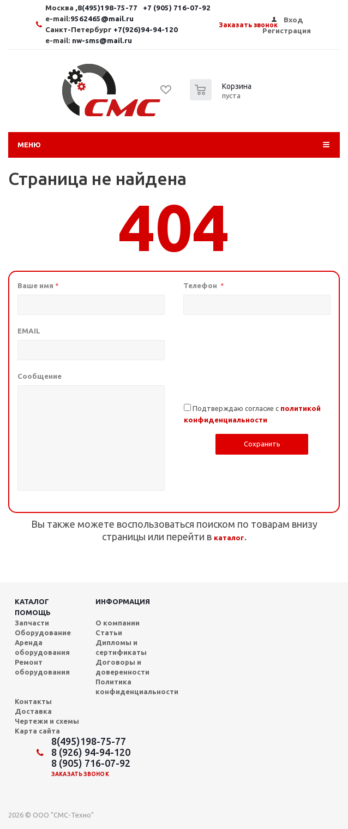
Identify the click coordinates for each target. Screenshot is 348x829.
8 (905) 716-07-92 (90, 763)
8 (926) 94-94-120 (90, 752)
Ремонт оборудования (42, 667)
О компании (117, 623)
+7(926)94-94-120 (145, 30)
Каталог (32, 601)
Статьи (108, 632)
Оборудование (43, 632)
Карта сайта (37, 731)
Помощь (33, 612)
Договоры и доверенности (122, 667)
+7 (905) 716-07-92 (177, 8)
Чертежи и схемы (47, 721)
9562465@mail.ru (102, 19)
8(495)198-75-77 (88, 741)
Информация (122, 601)
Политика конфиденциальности (136, 686)
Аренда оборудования (42, 647)
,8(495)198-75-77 (107, 8)
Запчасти (32, 623)
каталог (229, 538)
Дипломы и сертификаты (121, 647)
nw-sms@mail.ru (102, 41)
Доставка (33, 711)
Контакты (33, 701)
